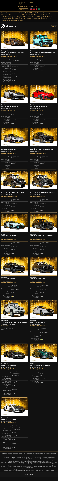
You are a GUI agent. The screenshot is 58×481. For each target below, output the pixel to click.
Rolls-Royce (49, 19)
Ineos (53, 15)
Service (26, 6)
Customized (5, 15)
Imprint (31, 474)
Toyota (14, 20)
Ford (42, 15)
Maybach (4, 19)
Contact (38, 6)
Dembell (12, 15)
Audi (26, 13)
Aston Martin (18, 13)
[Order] (54, 26)
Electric (30, 15)
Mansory (48, 17)
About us (31, 6)
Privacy (26, 474)
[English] (31, 9)
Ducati (24, 15)
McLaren (11, 19)
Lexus (34, 17)
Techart (3, 20)
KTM (2, 17)
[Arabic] (39, 9)
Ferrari (36, 15)
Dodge (18, 15)
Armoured (9, 13)
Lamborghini (18, 17)
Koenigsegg (9, 17)
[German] (34, 9)
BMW (31, 13)
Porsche (42, 19)
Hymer (47, 15)
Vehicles (20, 6)
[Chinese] (36, 9)
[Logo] (29, 3)
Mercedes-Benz (20, 19)
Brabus (42, 13)
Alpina (3, 13)
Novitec (28, 19)
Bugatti (49, 13)
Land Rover (27, 17)
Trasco (20, 20)
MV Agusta (40, 17)
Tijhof (9, 20)
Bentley (36, 13)
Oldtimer (35, 19)
